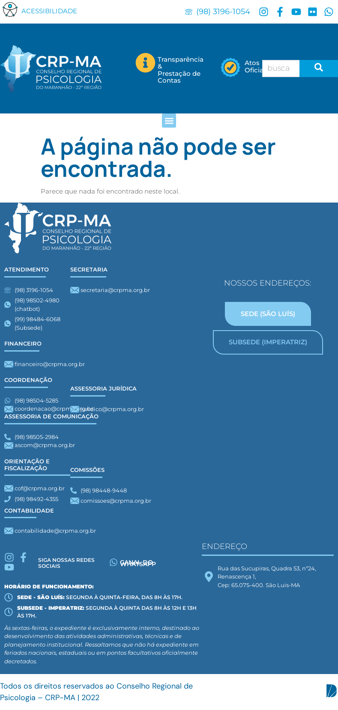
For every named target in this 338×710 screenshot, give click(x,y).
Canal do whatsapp (138, 563)
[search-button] (318, 68)
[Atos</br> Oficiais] (231, 68)
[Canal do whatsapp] (113, 562)
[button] (10, 9)
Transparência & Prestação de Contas (180, 70)
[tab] (268, 314)
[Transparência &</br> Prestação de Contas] (145, 63)
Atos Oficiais (257, 66)
